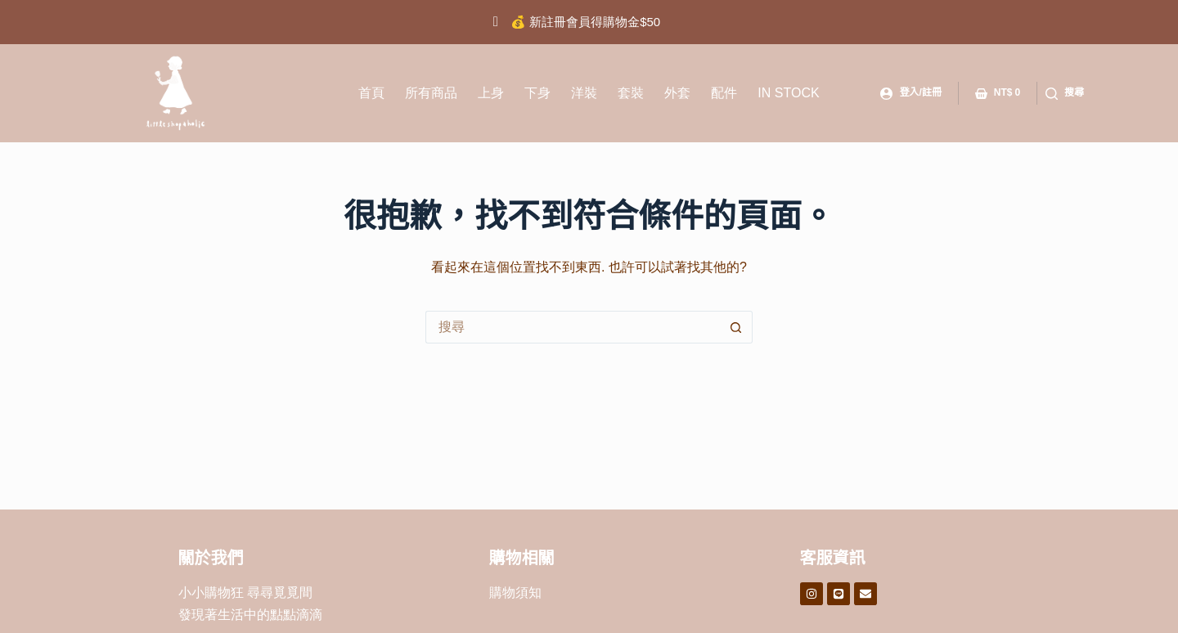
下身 (537, 93)
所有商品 (431, 93)
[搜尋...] (572, 327)
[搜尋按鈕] (736, 327)
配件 (724, 93)
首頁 (371, 93)
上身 (491, 93)
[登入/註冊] (910, 93)
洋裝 (584, 93)
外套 (677, 93)
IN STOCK (788, 93)
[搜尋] (1064, 93)
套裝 (631, 93)
